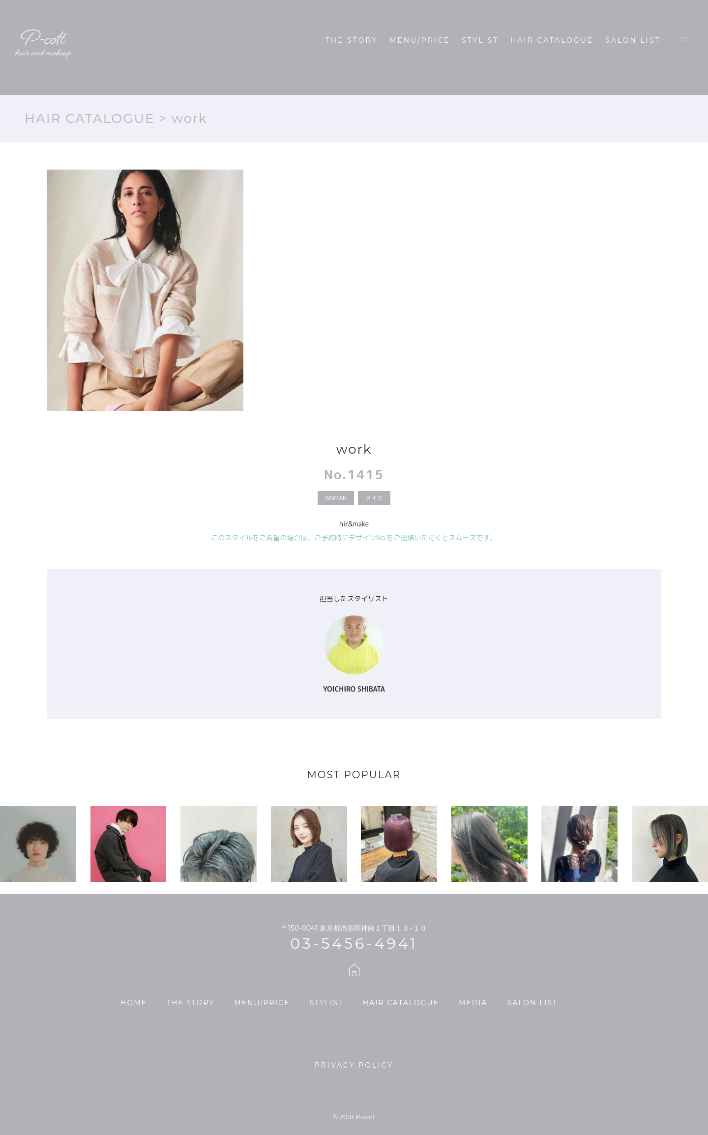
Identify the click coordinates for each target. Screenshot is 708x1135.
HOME (133, 1002)
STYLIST (480, 40)
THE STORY (351, 40)
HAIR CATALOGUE (551, 40)
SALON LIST (632, 40)
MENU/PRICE (419, 40)
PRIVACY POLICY (354, 1065)
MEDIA (473, 1002)
